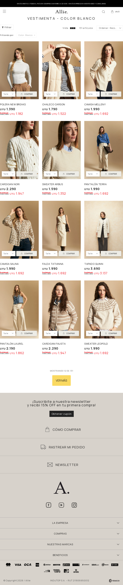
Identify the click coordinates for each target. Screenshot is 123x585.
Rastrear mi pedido (67, 447)
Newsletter (66, 465)
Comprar (28, 94)
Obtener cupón (62, 413)
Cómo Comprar (67, 429)
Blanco (25, 35)
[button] (103, 11)
